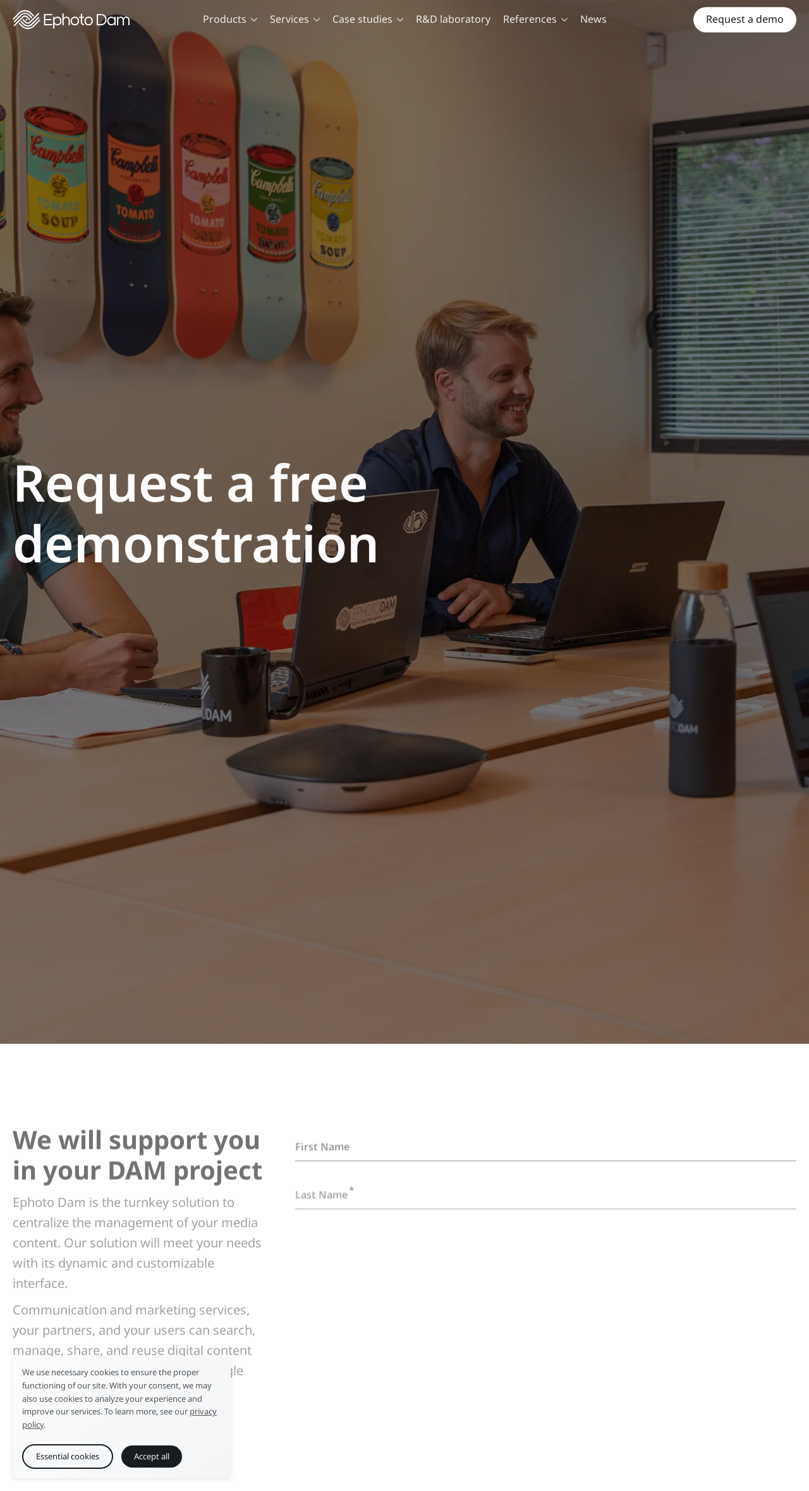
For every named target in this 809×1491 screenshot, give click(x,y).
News (593, 19)
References (535, 19)
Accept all (151, 1456)
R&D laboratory (453, 19)
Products (230, 19)
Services (295, 19)
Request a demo (745, 19)
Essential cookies (67, 1456)
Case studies (367, 19)
